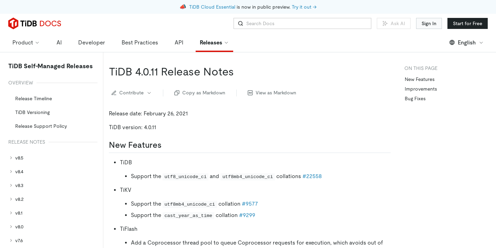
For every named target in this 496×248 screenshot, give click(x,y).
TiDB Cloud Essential (212, 7)
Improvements (421, 89)
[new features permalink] (167, 145)
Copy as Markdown (199, 92)
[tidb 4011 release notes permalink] (239, 71)
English (466, 42)
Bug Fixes (415, 98)
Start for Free (467, 23)
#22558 (312, 176)
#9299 (247, 215)
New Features (420, 79)
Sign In (429, 23)
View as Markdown (272, 92)
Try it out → (304, 7)
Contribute (132, 92)
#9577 (250, 203)
